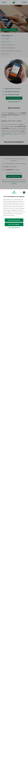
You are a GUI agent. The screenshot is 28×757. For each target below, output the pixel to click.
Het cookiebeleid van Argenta (14, 196)
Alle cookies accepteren (14, 220)
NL (24, 192)
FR (20, 192)
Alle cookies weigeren (14, 224)
